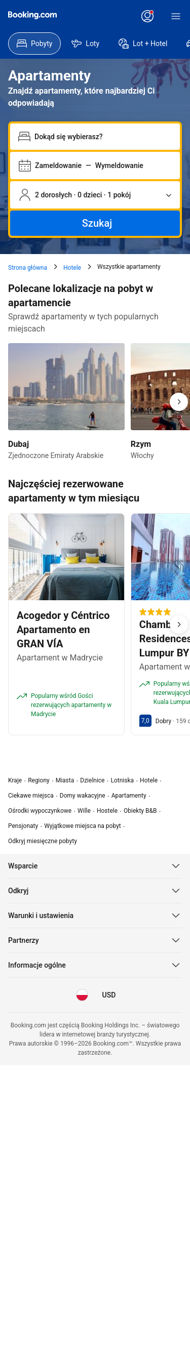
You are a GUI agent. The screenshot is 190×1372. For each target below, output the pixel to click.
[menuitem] (34, 43)
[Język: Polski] (82, 995)
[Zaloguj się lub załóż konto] (147, 16)
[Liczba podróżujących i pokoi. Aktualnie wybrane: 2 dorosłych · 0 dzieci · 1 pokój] (95, 194)
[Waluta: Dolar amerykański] (108, 995)
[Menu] (176, 16)
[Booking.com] (32, 15)
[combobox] (103, 137)
